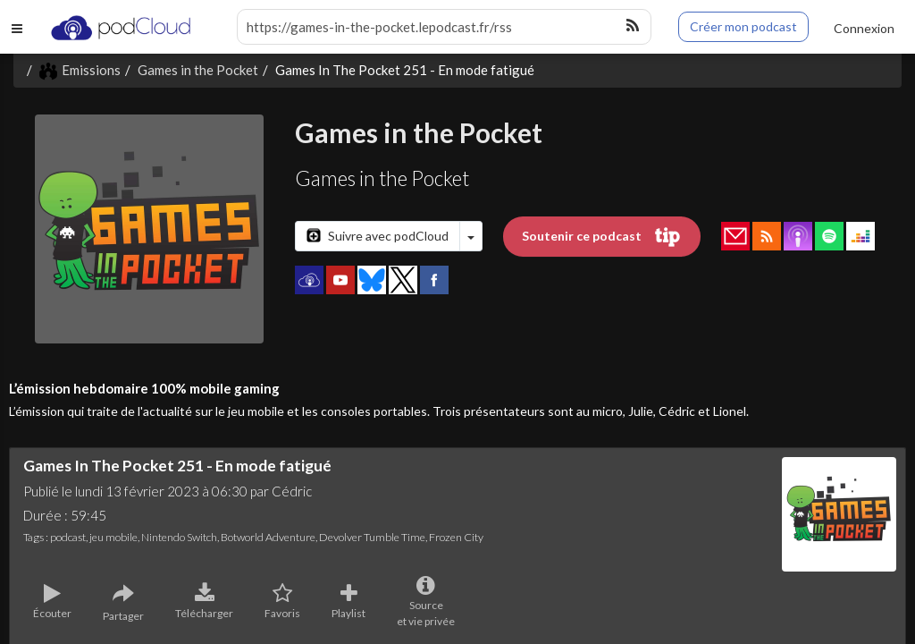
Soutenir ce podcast (602, 237)
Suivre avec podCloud (377, 235)
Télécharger (204, 602)
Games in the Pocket (198, 70)
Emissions (80, 70)
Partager (123, 603)
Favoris (282, 602)
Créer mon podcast (743, 26)
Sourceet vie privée (426, 602)
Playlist (348, 602)
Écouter (52, 602)
